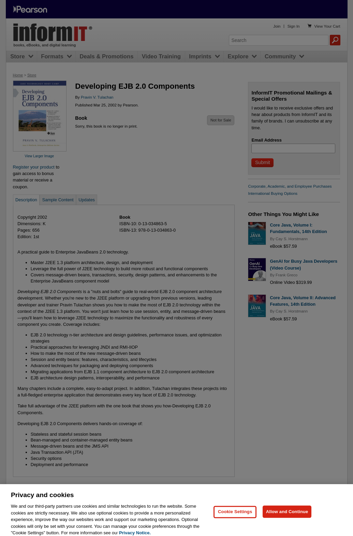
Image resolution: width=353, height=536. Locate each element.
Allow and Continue (287, 518)
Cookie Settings (235, 518)
